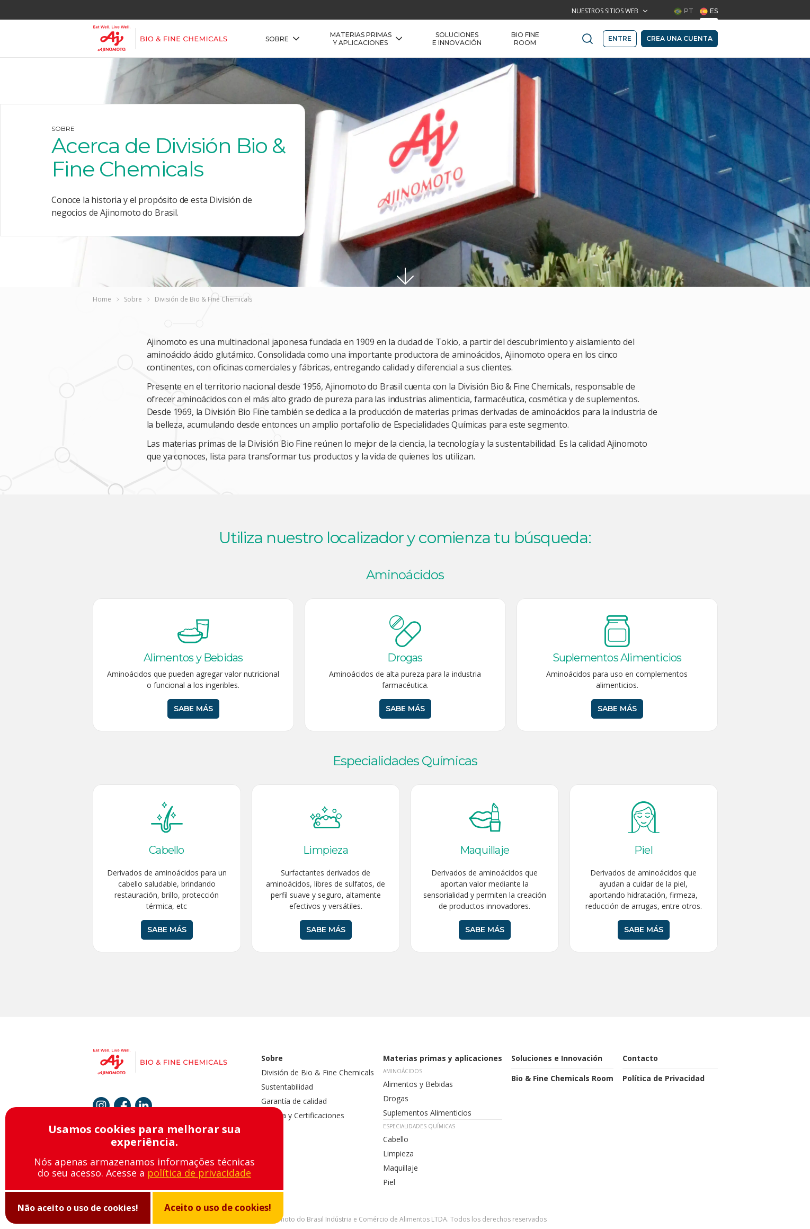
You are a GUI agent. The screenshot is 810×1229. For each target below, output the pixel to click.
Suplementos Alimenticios (427, 1113)
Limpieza (398, 1153)
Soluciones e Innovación (457, 39)
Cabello (395, 1139)
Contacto (640, 1058)
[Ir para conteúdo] (405, 276)
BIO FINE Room (525, 39)
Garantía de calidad (295, 1101)
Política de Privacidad (663, 1078)
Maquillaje (400, 1168)
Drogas (395, 1098)
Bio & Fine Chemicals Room (562, 1078)
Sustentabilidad (287, 1087)
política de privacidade (199, 1172)
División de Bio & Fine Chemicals (317, 1072)
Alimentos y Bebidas (418, 1084)
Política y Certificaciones (303, 1115)
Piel (389, 1182)
